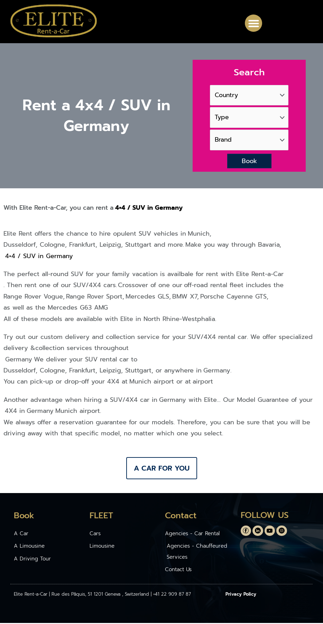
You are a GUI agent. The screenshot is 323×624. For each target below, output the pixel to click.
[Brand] (249, 140)
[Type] (249, 117)
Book (249, 162)
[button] (253, 23)
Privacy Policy (240, 595)
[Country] (249, 94)
